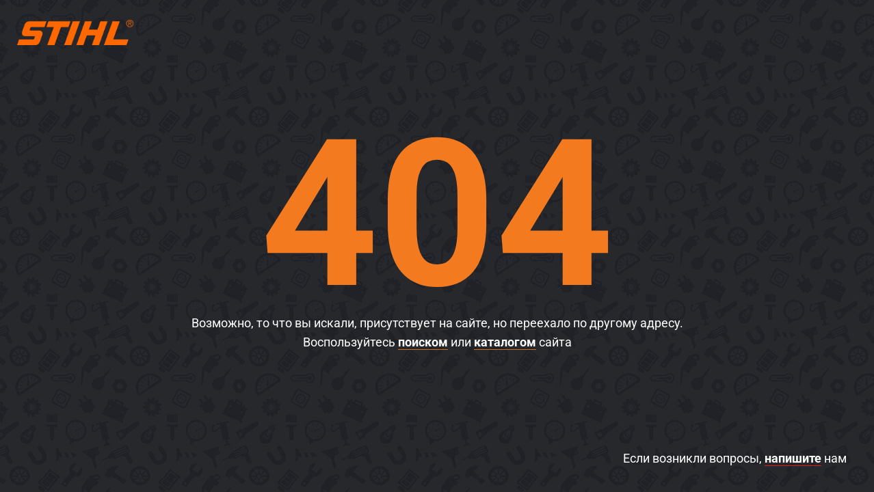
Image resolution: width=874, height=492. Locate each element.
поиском (423, 342)
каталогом (505, 342)
